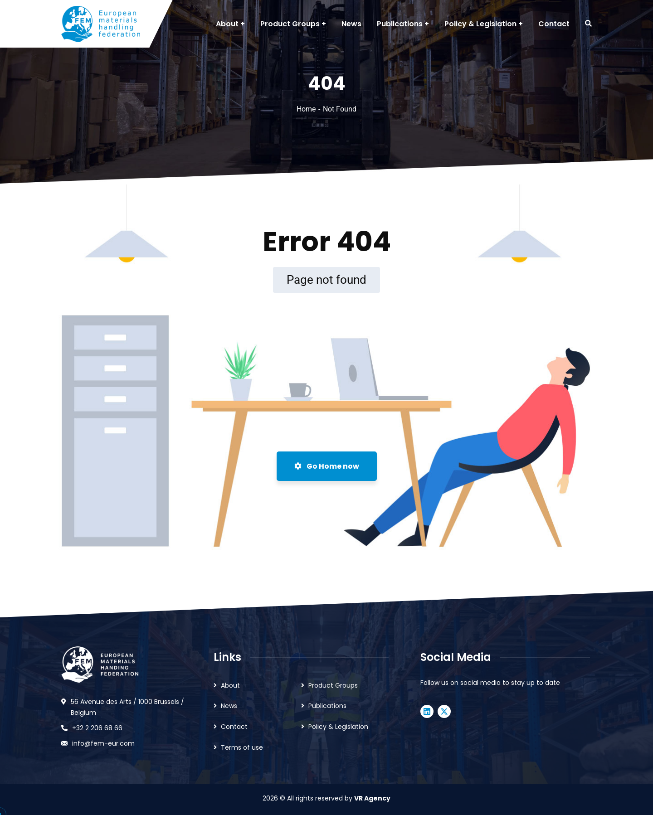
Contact (234, 726)
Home (306, 109)
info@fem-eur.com (103, 743)
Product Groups (333, 685)
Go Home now (326, 466)
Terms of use (242, 747)
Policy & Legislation (338, 726)
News (229, 705)
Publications (327, 705)
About (230, 685)
